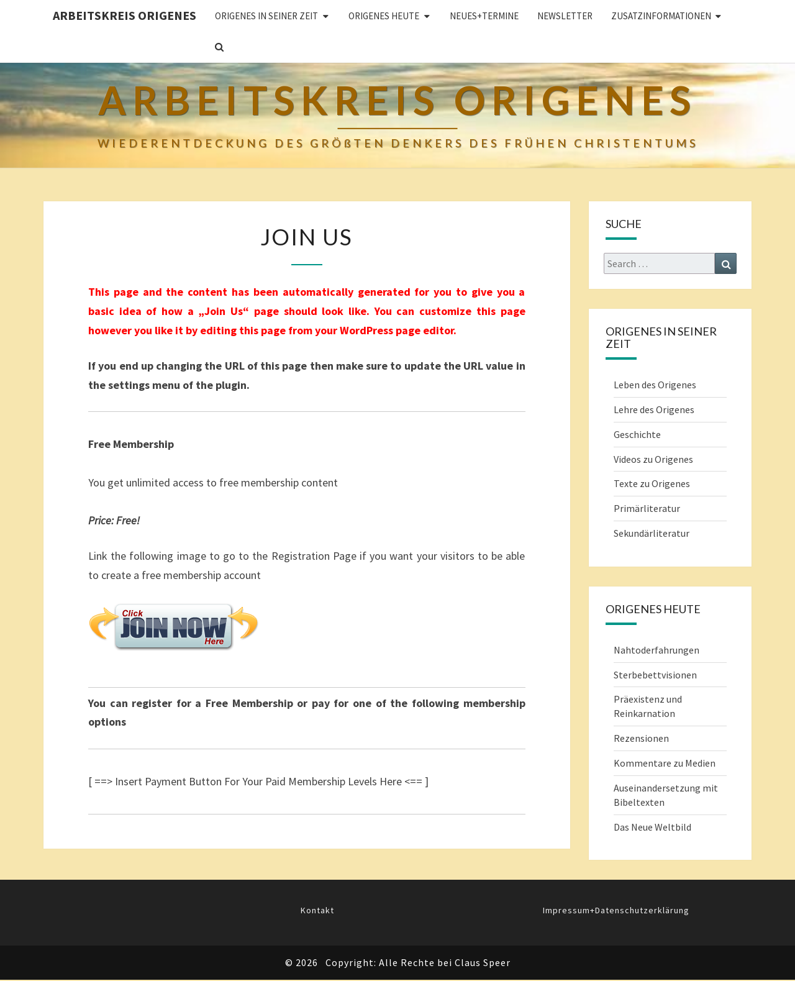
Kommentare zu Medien (665, 763)
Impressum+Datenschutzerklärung (616, 910)
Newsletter (565, 16)
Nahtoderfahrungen (656, 650)
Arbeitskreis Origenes (124, 15)
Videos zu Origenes (653, 459)
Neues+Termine (484, 16)
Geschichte (637, 434)
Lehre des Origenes (654, 409)
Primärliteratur (647, 508)
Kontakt (317, 910)
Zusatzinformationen (661, 16)
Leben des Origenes (655, 384)
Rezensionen (641, 738)
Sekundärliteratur (651, 533)
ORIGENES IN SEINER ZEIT (266, 16)
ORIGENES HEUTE (383, 16)
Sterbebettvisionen (655, 674)
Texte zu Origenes (652, 483)
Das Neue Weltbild (652, 827)
